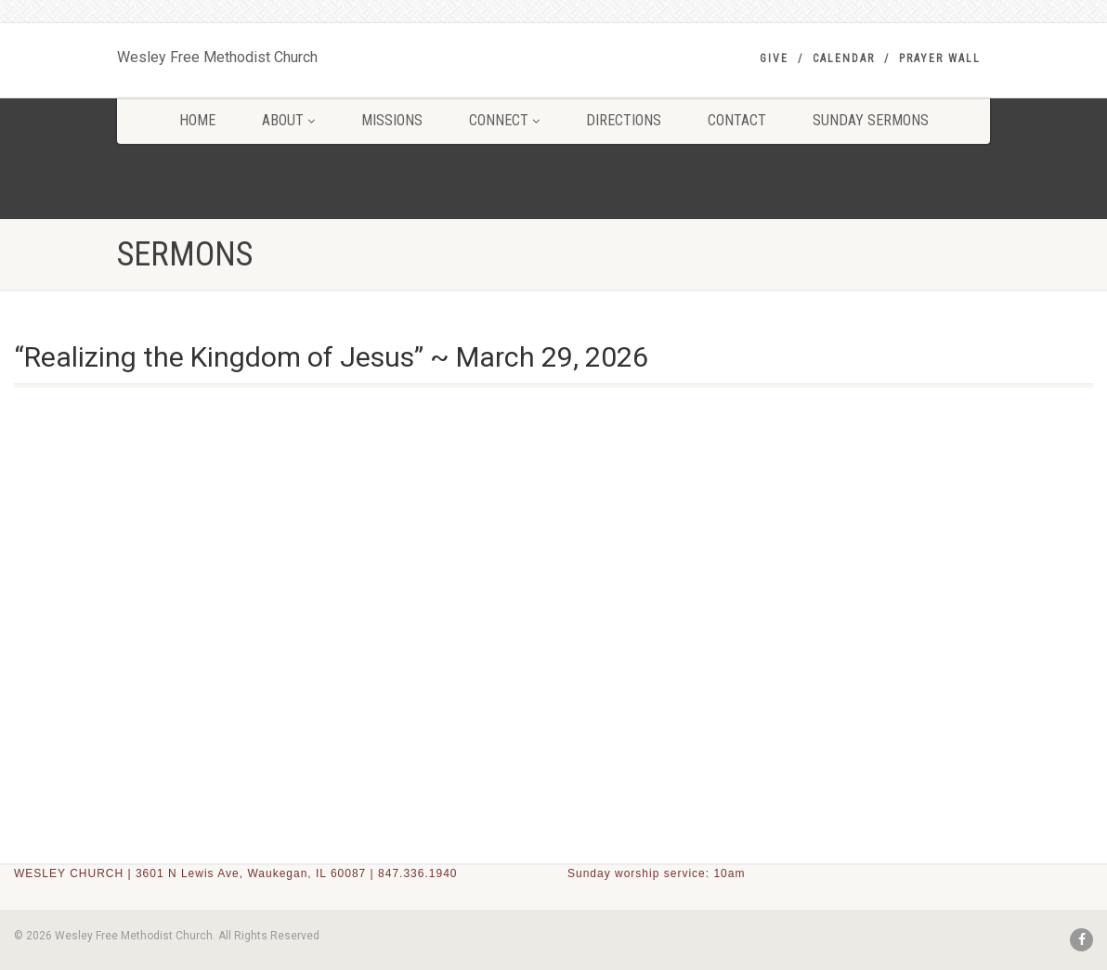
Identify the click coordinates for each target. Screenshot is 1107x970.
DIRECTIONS (623, 120)
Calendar (844, 58)
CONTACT (737, 120)
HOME (197, 120)
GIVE (774, 58)
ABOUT (288, 120)
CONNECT (504, 120)
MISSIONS (392, 120)
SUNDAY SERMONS (871, 120)
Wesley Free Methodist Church (217, 53)
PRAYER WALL (940, 58)
